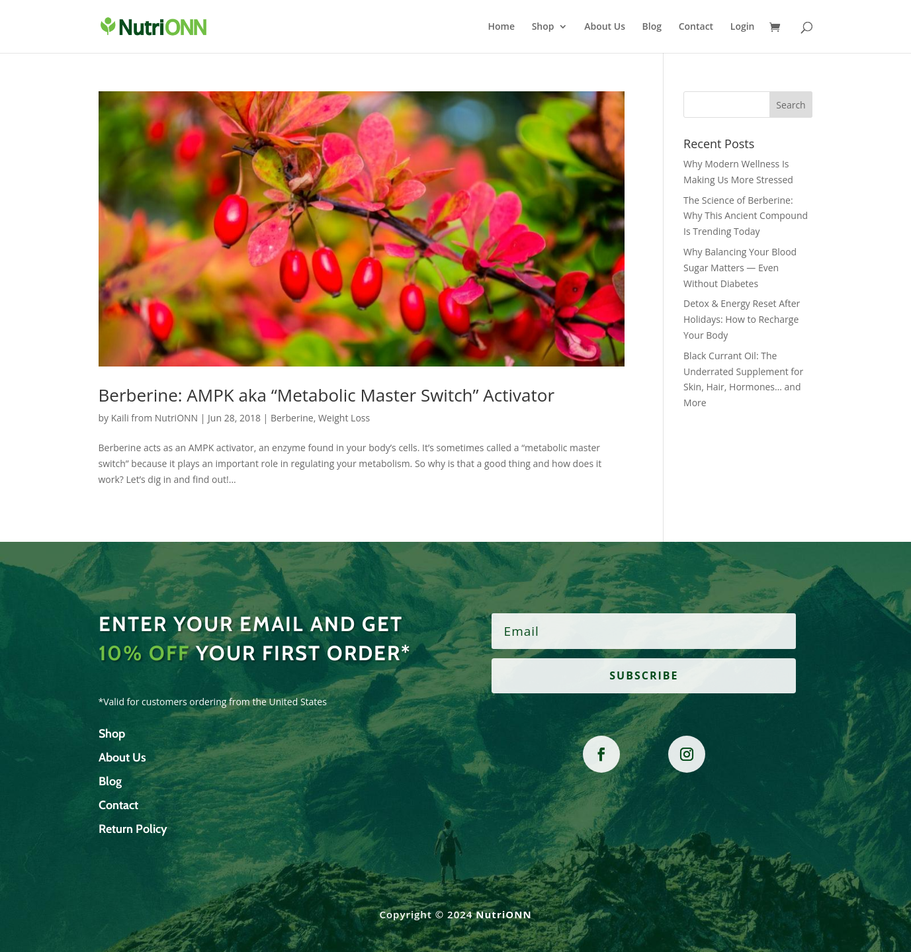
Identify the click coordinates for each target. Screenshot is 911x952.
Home (501, 27)
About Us (604, 27)
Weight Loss (344, 417)
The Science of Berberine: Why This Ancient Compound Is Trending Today (745, 216)
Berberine (292, 417)
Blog (652, 27)
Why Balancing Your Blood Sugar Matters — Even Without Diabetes (740, 267)
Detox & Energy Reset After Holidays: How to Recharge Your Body (741, 319)
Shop (543, 27)
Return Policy (133, 829)
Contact (696, 27)
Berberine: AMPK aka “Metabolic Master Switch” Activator (327, 395)
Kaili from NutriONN (154, 417)
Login (742, 27)
